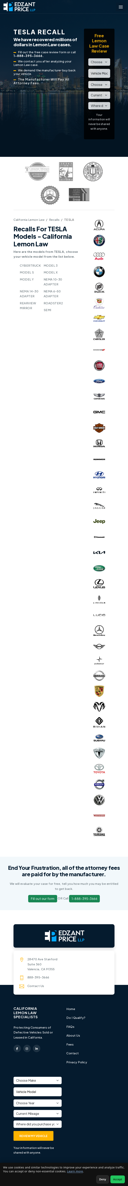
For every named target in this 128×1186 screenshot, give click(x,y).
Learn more (75, 1171)
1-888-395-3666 (84, 899)
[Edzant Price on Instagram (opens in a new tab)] (27, 1048)
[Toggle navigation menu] (121, 7)
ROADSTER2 (53, 303)
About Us (73, 1035)
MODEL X (51, 272)
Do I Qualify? (76, 1017)
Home (70, 1009)
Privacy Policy (76, 1062)
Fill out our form (43, 899)
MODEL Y (27, 279)
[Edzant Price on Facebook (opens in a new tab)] (17, 1048)
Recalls (54, 219)
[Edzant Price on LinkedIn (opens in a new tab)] (36, 1048)
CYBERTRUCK (30, 265)
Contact (72, 1053)
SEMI (47, 310)
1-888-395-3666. (29, 56)
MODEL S (27, 272)
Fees (70, 1044)
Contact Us (35, 986)
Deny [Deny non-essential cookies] (102, 1179)
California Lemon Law (29, 219)
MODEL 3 (51, 265)
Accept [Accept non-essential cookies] (117, 1179)
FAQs (70, 1026)
